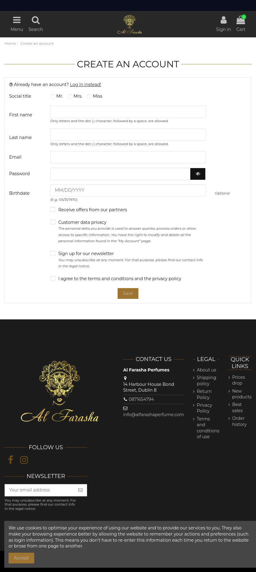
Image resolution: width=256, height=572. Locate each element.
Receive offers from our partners (92, 210)
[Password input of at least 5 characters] (120, 174)
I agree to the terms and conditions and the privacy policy (119, 278)
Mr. (56, 96)
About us (206, 370)
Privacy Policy (204, 408)
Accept (21, 558)
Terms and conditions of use (208, 428)
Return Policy (204, 394)
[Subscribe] (80, 490)
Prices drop (238, 380)
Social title (20, 96)
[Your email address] (39, 490)
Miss (94, 96)
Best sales (237, 407)
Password (19, 173)
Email (15, 157)
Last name (20, 137)
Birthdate (19, 193)
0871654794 (141, 399)
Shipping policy (206, 380)
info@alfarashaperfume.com (153, 414)
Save (128, 293)
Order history (239, 421)
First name (20, 115)
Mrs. (75, 96)
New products (241, 394)
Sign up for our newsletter (130, 259)
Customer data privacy (127, 231)
